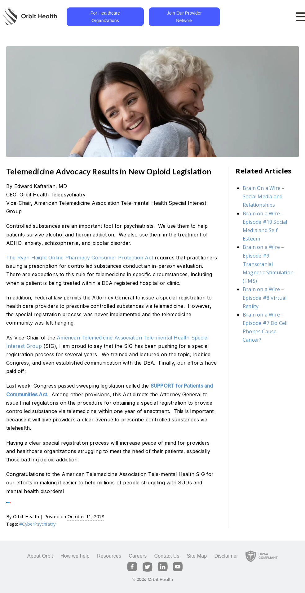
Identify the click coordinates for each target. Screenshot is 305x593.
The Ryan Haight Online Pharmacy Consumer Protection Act (79, 257)
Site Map (197, 556)
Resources (109, 556)
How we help (75, 556)
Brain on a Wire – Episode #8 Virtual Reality (265, 297)
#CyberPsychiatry (37, 524)
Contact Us (166, 556)
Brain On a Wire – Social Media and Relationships (264, 196)
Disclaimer (226, 556)
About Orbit (40, 556)
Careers (138, 556)
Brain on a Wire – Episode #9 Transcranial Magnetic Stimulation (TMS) (268, 264)
